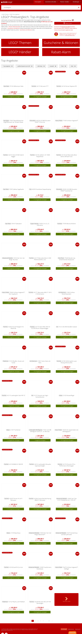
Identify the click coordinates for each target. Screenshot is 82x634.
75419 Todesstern (16, 224)
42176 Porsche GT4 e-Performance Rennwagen (67, 465)
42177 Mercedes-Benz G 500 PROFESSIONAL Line (42, 259)
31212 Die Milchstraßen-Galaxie (68, 327)
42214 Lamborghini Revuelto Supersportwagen (43, 465)
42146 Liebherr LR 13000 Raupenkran (42, 155)
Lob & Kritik (72, 632)
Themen (64, 1)
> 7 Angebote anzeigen (13, 406)
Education (32, 120)
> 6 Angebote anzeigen (39, 131)
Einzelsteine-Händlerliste (13, 28)
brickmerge (64, 629)
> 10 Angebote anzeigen (66, 165)
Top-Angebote (6, 66)
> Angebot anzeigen (39, 440)
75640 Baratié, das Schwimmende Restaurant (67, 259)
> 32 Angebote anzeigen (66, 234)
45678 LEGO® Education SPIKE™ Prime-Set (42, 121)
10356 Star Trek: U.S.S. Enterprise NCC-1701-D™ (67, 499)
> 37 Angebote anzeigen (40, 578)
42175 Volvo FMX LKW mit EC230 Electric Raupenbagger (40, 327)
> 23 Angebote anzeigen (13, 268)
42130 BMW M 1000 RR (16, 464)
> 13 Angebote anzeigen (13, 96)
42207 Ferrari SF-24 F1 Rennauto (16, 499)
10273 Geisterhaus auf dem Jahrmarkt (69, 533)
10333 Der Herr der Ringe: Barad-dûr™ (43, 533)
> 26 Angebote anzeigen (13, 578)
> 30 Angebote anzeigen (66, 96)
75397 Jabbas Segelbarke (16, 189)
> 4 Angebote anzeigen (66, 200)
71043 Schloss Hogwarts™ (70, 120)
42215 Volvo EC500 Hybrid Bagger (16, 155)
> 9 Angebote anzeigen (39, 165)
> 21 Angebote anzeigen (66, 337)
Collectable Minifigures (35, 430)
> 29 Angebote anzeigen (13, 303)
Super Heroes (34, 224)
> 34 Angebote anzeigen (13, 165)
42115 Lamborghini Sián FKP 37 (16, 395)
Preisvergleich (38, 1)
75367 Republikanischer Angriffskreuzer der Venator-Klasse (14, 121)
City (30, 189)
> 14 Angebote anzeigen (13, 131)
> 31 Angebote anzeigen (40, 96)
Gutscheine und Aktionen (26, 30)
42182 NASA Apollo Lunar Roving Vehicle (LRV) (69, 362)
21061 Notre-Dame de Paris (44, 362)
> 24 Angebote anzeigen (66, 371)
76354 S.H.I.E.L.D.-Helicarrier (43, 224)
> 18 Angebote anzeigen (66, 131)
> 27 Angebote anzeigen (13, 474)
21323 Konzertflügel (68, 395)
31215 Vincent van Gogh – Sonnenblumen (41, 396)
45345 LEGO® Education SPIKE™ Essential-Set (69, 190)
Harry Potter (58, 120)
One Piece (61, 258)
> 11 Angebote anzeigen (66, 509)
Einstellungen (76, 1)
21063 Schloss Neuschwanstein (68, 293)
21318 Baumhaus (15, 533)
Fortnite (59, 224)
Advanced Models (7, 258)
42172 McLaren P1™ (42, 86)
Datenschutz (71, 629)
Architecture (62, 292)
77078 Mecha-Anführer (69, 224)
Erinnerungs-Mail (66, 26)
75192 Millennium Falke (16, 86)
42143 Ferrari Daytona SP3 (69, 86)
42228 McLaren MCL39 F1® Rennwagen (43, 602)
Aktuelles (50, 1)
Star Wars (6, 86)
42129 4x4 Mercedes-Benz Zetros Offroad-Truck (69, 155)
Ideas (60, 395)
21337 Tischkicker (15, 430)
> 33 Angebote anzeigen (40, 268)
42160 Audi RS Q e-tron (16, 567)
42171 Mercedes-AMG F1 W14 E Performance (42, 293)
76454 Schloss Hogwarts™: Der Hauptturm (17, 293)
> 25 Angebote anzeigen (40, 406)
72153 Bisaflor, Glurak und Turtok (16, 362)
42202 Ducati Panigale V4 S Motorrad (16, 327)
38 (49, 621)
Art (57, 327)
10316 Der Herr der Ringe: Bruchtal (17, 259)
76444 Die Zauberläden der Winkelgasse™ (70, 430)
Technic (34, 86)
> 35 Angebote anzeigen (40, 303)
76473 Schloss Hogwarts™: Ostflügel (70, 568)
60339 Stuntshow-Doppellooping (41, 189)
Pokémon (5, 361)
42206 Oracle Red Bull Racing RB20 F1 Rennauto (42, 499)
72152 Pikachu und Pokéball (16, 602)
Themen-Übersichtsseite (14, 26)
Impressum (77, 629)
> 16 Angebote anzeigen (13, 234)
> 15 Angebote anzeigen (40, 200)
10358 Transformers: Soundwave (44, 568)
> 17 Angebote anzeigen (40, 543)
